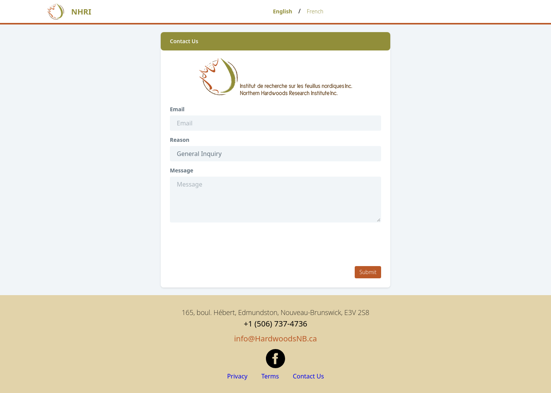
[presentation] (228, 245)
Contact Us (308, 376)
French (315, 11)
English (282, 11)
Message (181, 170)
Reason (179, 140)
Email (177, 109)
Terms (270, 376)
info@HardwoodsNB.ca (275, 338)
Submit (368, 272)
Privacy (238, 376)
